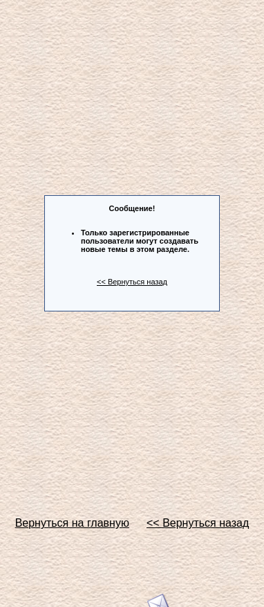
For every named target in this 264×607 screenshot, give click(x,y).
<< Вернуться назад (132, 282)
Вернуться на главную (72, 523)
